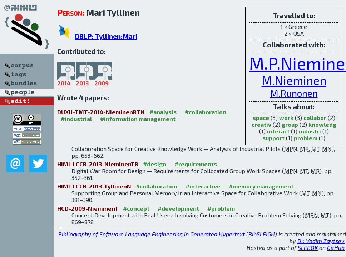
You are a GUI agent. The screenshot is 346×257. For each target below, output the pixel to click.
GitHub (336, 247)
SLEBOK (308, 247)
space (261, 117)
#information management (138, 118)
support (273, 138)
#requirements (195, 164)
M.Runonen (294, 93)
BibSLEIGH (261, 234)
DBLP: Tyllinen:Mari (106, 36)
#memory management (261, 186)
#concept (136, 208)
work (286, 117)
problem (305, 138)
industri (310, 131)
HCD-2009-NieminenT (87, 208)
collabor (314, 117)
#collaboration (205, 112)
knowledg (322, 124)
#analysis (163, 112)
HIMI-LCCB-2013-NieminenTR (97, 164)
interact (278, 131)
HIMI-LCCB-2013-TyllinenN (94, 186)
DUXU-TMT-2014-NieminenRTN (101, 112)
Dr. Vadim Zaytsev (321, 240)
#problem (221, 208)
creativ (261, 124)
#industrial (76, 118)
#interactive (203, 186)
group (290, 124)
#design (154, 164)
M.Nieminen (294, 80)
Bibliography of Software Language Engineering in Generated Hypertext (151, 234)
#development (178, 208)
